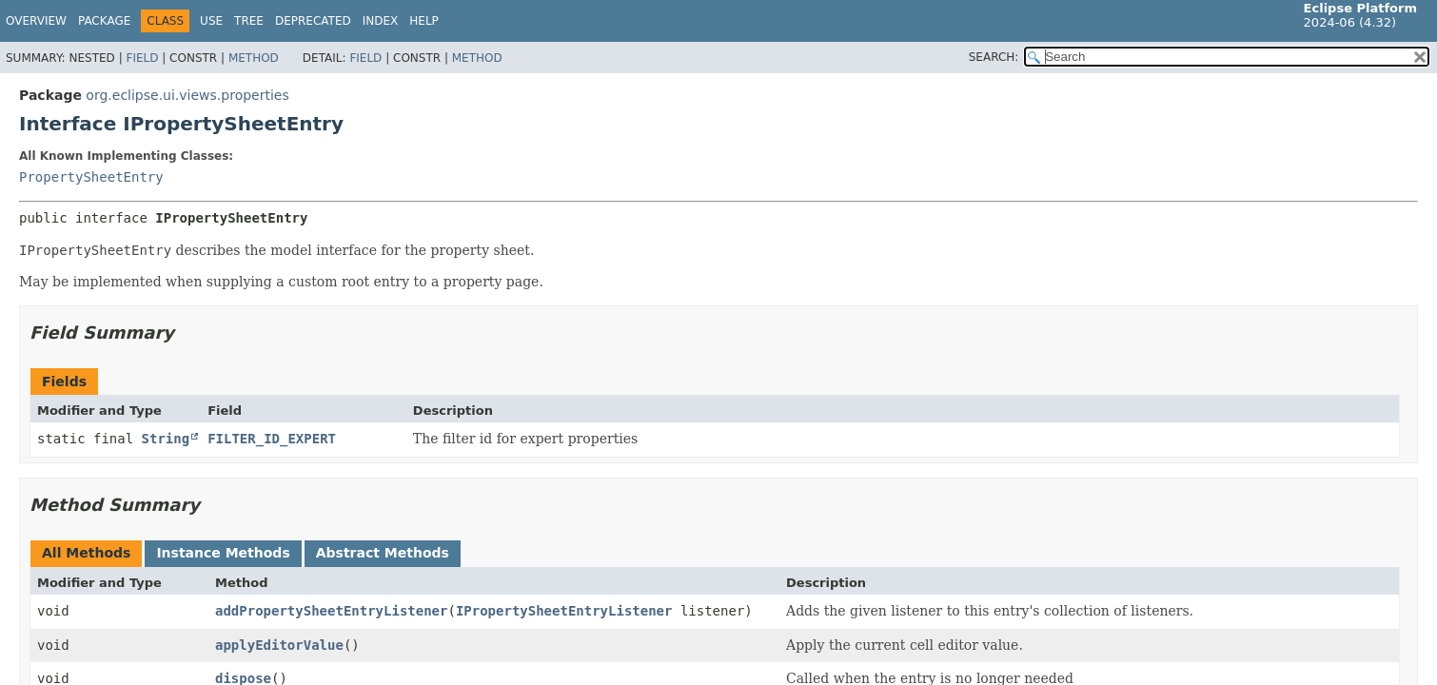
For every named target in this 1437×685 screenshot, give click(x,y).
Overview (36, 21)
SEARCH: (994, 57)
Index (381, 21)
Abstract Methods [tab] (382, 552)
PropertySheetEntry (91, 177)
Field (142, 58)
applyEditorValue (279, 645)
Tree (249, 21)
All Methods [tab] (86, 552)
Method (253, 58)
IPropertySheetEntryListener (564, 610)
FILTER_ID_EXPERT (271, 438)
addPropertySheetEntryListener (331, 610)
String (166, 438)
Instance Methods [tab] (222, 552)
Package (104, 21)
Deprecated (313, 21)
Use (211, 21)
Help (424, 21)
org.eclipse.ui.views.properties (187, 95)
